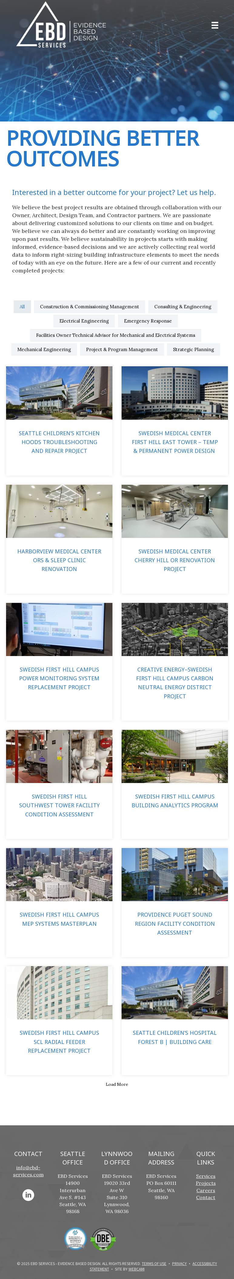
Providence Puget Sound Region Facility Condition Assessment (175, 923)
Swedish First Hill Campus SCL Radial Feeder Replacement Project (59, 1041)
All (22, 306)
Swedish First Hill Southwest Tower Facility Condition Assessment (59, 805)
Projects (206, 1183)
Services (206, 1176)
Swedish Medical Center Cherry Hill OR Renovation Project (175, 560)
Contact (205, 1197)
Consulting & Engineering (182, 306)
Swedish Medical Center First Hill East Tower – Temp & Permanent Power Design (175, 441)
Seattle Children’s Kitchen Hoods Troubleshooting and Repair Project (59, 441)
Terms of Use (154, 1263)
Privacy (179, 1263)
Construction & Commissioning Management (89, 306)
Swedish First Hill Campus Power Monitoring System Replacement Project (59, 678)
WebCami (137, 1268)
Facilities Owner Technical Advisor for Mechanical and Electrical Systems (115, 335)
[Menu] (215, 25)
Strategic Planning (193, 349)
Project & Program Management (122, 349)
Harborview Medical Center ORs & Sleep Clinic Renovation (59, 560)
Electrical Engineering (84, 321)
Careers (205, 1190)
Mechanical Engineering (44, 349)
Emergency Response (148, 321)
